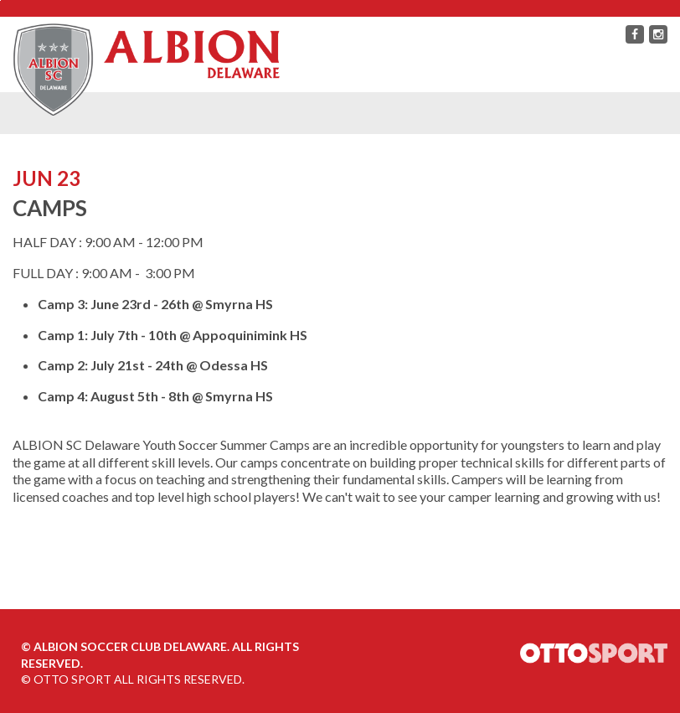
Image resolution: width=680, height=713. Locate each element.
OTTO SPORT (72, 679)
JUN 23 (46, 178)
